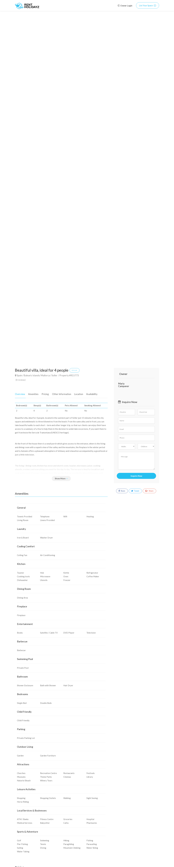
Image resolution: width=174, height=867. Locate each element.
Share (122, 491)
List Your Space (147, 5)
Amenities (32, 393)
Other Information (59, 393)
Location (75, 393)
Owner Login (124, 5)
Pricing (43, 393)
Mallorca (45, 375)
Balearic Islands (32, 375)
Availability (88, 393)
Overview (20, 393)
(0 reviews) (21, 380)
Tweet (135, 491)
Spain (19, 375)
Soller (54, 375)
